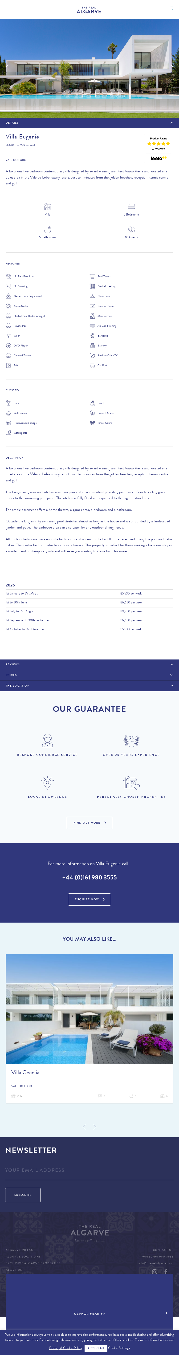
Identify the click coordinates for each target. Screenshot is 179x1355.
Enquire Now (87, 899)
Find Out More (86, 823)
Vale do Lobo (16, 160)
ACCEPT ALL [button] (96, 1348)
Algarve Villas (19, 1250)
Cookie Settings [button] (119, 1348)
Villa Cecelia (25, 1073)
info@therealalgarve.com (155, 1263)
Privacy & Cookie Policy (65, 1348)
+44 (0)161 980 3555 (89, 878)
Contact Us (163, 1250)
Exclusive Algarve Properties (33, 1263)
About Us (14, 1270)
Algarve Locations (23, 1257)
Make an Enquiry (89, 1314)
